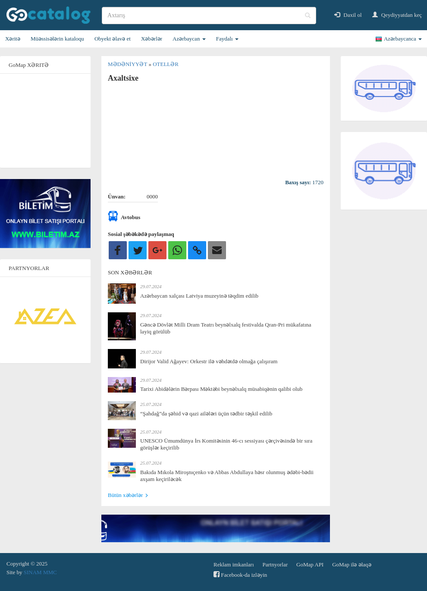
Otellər (166, 64)
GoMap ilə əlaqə (351, 564)
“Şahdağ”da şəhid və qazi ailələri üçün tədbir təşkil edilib (206, 413)
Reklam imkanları (234, 564)
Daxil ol (348, 15)
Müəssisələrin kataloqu (57, 38)
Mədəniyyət (128, 64)
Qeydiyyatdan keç (397, 15)
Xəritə (12, 38)
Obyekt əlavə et (112, 38)
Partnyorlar (275, 564)
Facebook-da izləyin (240, 574)
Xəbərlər (151, 38)
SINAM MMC (40, 572)
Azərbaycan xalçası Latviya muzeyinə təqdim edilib (199, 295)
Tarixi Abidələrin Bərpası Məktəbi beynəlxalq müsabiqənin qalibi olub (221, 389)
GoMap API (309, 564)
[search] (209, 15)
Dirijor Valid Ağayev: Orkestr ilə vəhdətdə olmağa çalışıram (208, 361)
